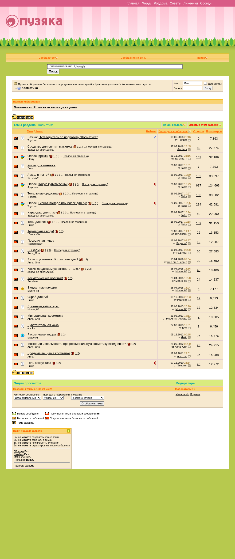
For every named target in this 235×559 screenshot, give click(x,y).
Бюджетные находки (42, 287)
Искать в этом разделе (203, 124)
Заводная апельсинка (40, 149)
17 (198, 298)
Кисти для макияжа (41, 165)
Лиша (30, 225)
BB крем (33, 250)
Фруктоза (33, 187)
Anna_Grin (33, 253)
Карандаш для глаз (41, 212)
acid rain (182, 356)
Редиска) (181, 243)
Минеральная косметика (45, 315)
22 (198, 232)
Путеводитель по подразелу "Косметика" (68, 137)
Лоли (30, 168)
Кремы (43, 156)
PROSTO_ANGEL (176, 318)
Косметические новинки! (45, 278)
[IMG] (17, 457)
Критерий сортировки (26, 394)
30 (198, 260)
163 (198, 195)
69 (198, 148)
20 (198, 364)
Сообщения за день (133, 57)
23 (198, 345)
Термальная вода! (40, 231)
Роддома (161, 3)
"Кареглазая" (35, 243)
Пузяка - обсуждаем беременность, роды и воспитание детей (55, 84)
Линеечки (191, 3)
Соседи (206, 3)
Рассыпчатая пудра (41, 334)
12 (198, 242)
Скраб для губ (37, 297)
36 (198, 355)
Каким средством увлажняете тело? (53, 268)
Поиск (202, 57)
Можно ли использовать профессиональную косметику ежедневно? (76, 344)
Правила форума (24, 465)
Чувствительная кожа (43, 325)
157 (198, 157)
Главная (133, 3)
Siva (184, 328)
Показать (76, 394)
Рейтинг (151, 131)
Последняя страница (99, 146)
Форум (146, 3)
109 (198, 223)
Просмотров (214, 131)
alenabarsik (182, 394)
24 (198, 279)
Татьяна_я (181, 158)
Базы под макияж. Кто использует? (52, 259)
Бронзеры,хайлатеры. (43, 306)
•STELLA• (33, 177)
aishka (31, 328)
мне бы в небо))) (177, 262)
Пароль (177, 88)
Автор (39, 131)
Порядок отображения (56, 394)
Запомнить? (213, 83)
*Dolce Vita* (34, 234)
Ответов (198, 131)
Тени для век (36, 222)
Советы (175, 3)
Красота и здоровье (107, 84)
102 (198, 176)
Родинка (182, 299)
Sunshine (32, 281)
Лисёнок (182, 149)
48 (198, 270)
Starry (30, 159)
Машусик (32, 337)
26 (198, 336)
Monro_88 (181, 271)
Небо (184, 337)
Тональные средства (42, 193)
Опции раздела (173, 124)
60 (198, 214)
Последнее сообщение (173, 131)
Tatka (184, 168)
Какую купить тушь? (52, 184)
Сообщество (48, 57)
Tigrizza (31, 140)
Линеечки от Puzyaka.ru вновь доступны (45, 107)
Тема (30, 131)
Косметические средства (136, 84)
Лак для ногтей (38, 174)
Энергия (182, 365)
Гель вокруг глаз (39, 363)
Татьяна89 (181, 233)
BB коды (19, 451)
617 (198, 185)
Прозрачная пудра (40, 240)
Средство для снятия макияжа (49, 146)
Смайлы (19, 454)
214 (198, 204)
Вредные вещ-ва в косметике (48, 353)
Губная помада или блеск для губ (62, 203)
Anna (30, 356)
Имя (175, 83)
